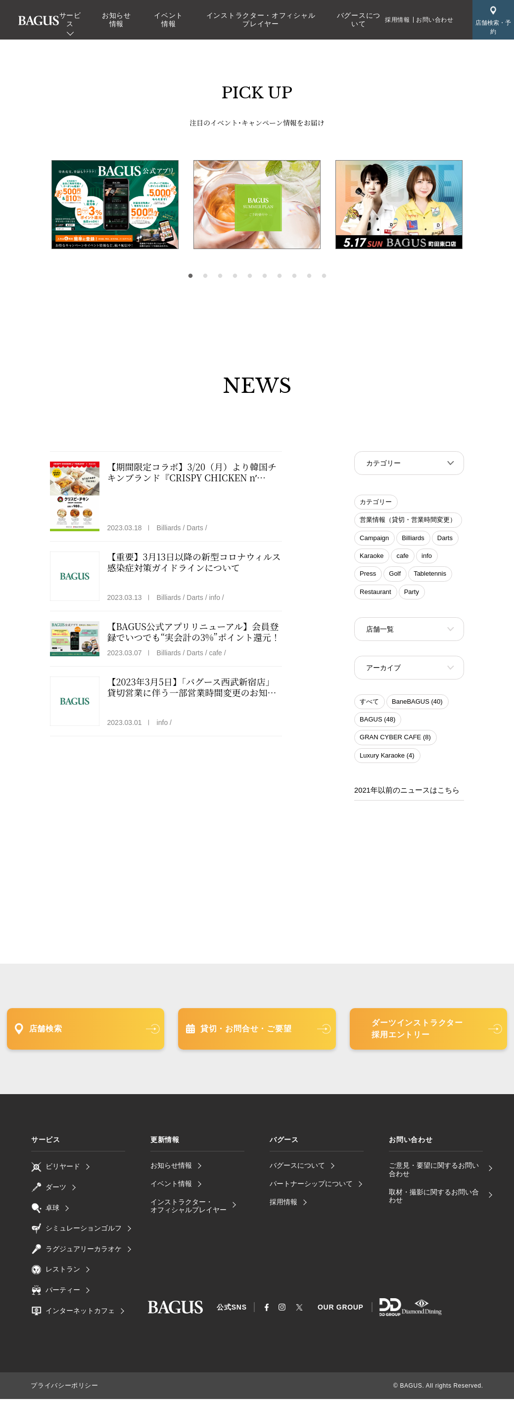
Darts (445, 539)
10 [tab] (324, 276)
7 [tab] (279, 276)
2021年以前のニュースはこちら (403, 793)
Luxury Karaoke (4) (387, 758)
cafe (402, 556)
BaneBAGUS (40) (417, 704)
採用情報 (397, 19)
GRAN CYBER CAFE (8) (395, 740)
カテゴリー (376, 503)
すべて (369, 704)
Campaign (374, 539)
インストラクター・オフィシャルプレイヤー (261, 19)
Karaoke (371, 556)
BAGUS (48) (377, 722)
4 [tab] (235, 276)
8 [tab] (294, 276)
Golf (395, 574)
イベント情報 (168, 19)
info (426, 556)
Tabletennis (430, 574)
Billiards (413, 539)
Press (368, 574)
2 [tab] (205, 276)
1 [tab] (190, 276)
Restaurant (375, 592)
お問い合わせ (435, 19)
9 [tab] (309, 276)
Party (411, 592)
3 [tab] (220, 276)
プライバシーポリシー (62, 1387)
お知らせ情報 (116, 19)
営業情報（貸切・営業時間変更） (408, 520)
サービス (70, 19)
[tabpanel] (257, 205)
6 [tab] (265, 276)
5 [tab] (250, 276)
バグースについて (358, 19)
